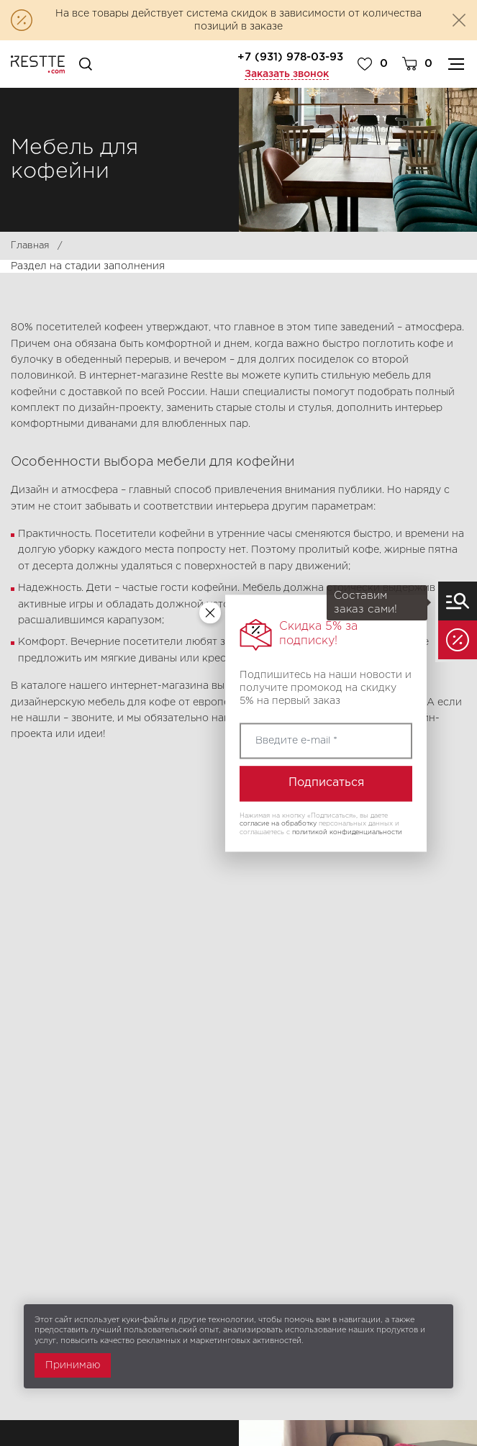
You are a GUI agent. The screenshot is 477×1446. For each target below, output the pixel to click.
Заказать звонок (287, 74)
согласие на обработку (278, 824)
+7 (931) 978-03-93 (290, 57)
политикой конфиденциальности (347, 832)
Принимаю (72, 1365)
